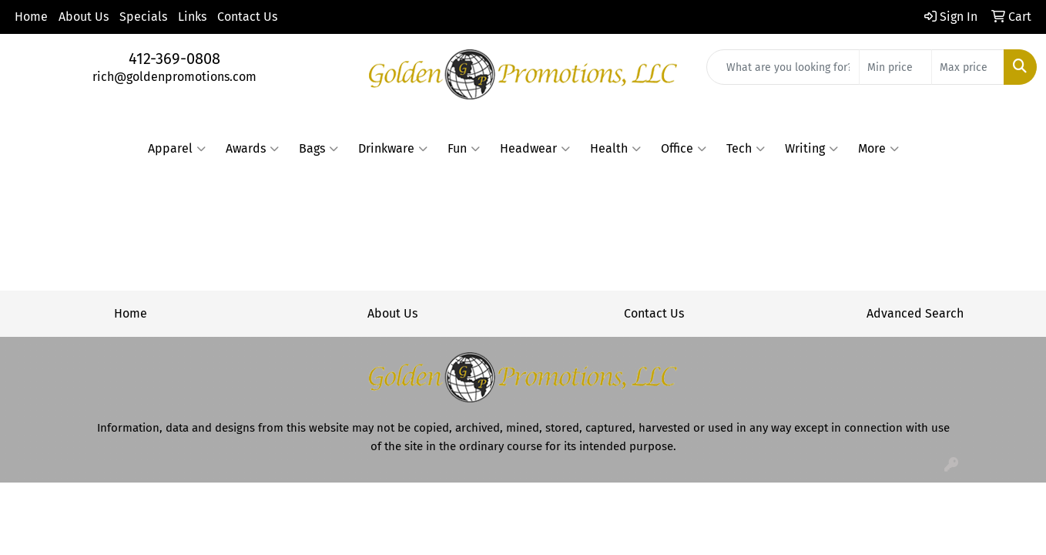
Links (192, 16)
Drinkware (392, 149)
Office (683, 149)
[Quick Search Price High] (967, 67)
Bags (318, 149)
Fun (464, 149)
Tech (745, 149)
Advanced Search (915, 313)
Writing (811, 149)
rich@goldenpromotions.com (174, 76)
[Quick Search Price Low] (895, 67)
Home (31, 16)
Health (615, 149)
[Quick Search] (783, 67)
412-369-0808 (174, 58)
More (878, 149)
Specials (143, 16)
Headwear (535, 149)
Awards (252, 149)
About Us (84, 16)
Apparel (177, 149)
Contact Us (247, 16)
